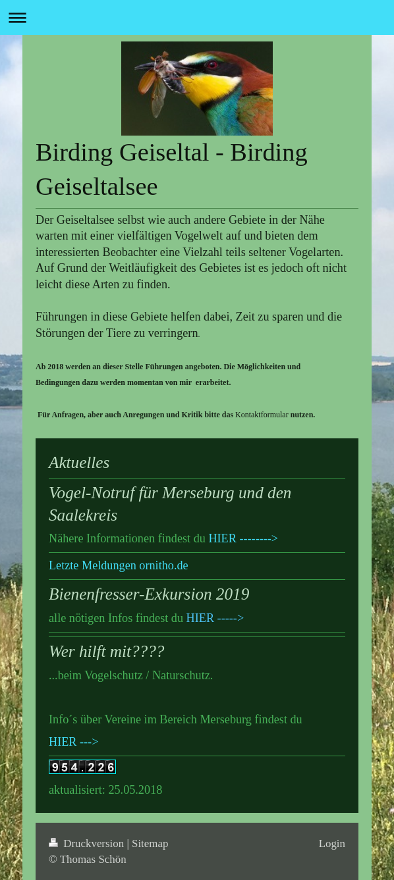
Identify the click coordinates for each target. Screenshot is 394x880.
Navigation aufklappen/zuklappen (197, 17)
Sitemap (150, 843)
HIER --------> (243, 538)
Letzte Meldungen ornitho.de (118, 565)
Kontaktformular (262, 414)
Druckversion (88, 843)
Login (332, 843)
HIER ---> (73, 741)
